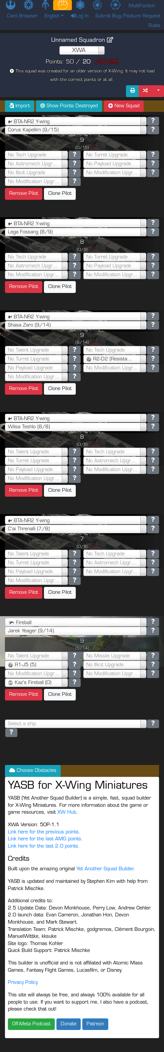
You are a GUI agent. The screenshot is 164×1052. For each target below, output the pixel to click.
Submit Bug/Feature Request (127, 16)
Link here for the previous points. (44, 832)
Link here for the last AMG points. (45, 839)
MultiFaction (142, 6)
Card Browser (22, 16)
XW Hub (66, 812)
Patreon (95, 1024)
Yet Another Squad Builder (104, 869)
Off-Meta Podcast (31, 1024)
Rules (154, 25)
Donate (68, 1024)
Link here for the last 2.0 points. (44, 846)
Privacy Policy (23, 982)
